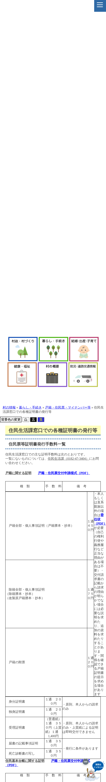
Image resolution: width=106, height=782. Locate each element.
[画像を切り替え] (86, 762)
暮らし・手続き (30, 407)
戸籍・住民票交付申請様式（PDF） (64, 473)
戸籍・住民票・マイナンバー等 (68, 407)
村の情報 (9, 407)
